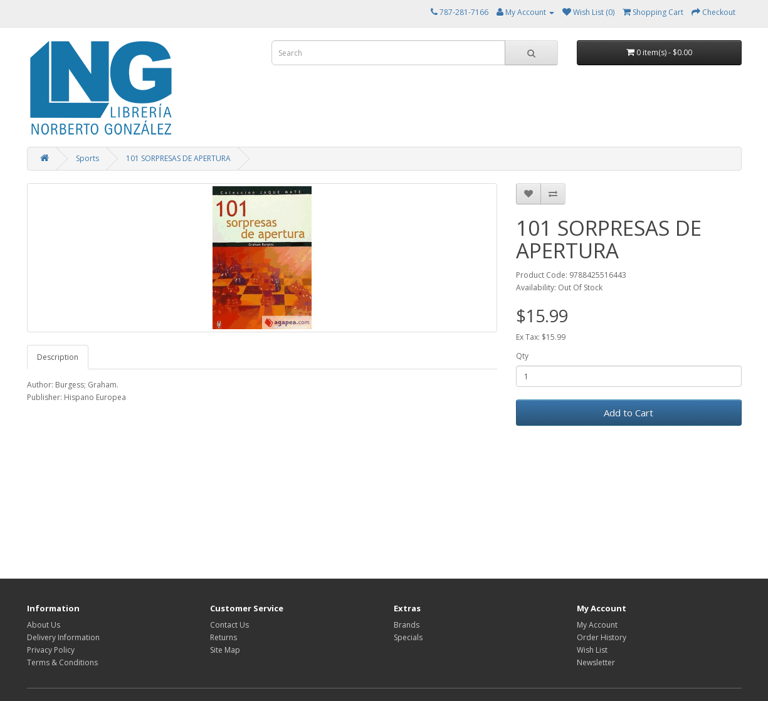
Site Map (225, 650)
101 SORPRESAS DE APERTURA (178, 158)
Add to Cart (628, 412)
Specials (408, 637)
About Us (43, 624)
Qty (522, 356)
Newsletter (596, 662)
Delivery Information (63, 637)
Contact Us (229, 624)
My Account (597, 624)
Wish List (592, 650)
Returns (223, 637)
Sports (87, 158)
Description (57, 357)
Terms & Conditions (62, 662)
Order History (601, 637)
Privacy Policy (51, 650)
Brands (406, 624)
